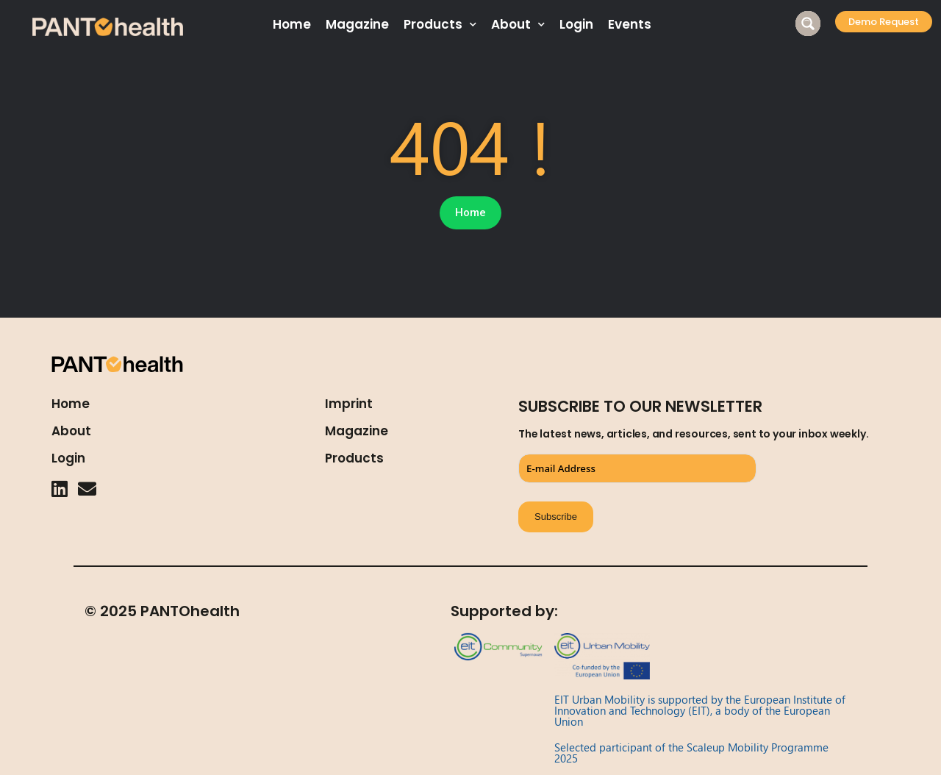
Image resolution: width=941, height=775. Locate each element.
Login (576, 24)
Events (629, 24)
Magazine (357, 24)
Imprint (349, 404)
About (518, 24)
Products (440, 24)
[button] (883, 21)
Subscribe (555, 516)
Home (292, 24)
